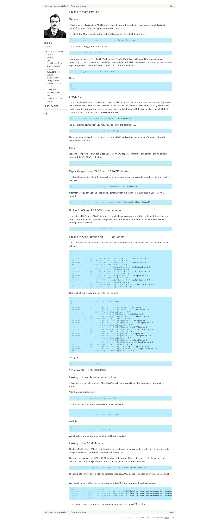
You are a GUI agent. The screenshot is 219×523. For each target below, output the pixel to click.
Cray (48, 60)
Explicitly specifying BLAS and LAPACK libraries (54, 66)
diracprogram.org (52, 6)
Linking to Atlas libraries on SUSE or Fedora (54, 84)
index (171, 6)
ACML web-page (115, 452)
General (50, 54)
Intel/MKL (50, 57)
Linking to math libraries (53, 51)
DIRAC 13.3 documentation (74, 6)
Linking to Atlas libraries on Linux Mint (53, 92)
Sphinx (166, 517)
